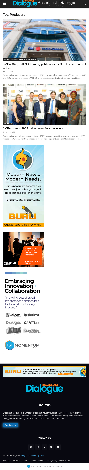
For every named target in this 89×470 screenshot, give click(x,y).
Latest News (8, 124)
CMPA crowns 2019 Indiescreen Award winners (33, 128)
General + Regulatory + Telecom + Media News (20, 59)
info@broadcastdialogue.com (32, 456)
